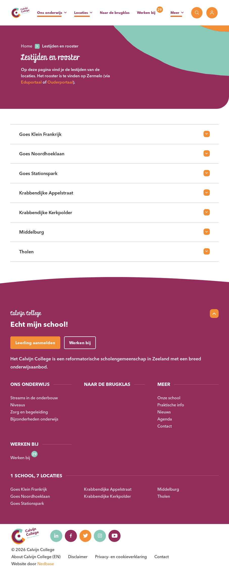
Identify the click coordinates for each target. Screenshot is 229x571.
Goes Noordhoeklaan (30, 496)
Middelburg (168, 489)
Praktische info (170, 404)
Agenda (164, 418)
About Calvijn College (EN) (36, 556)
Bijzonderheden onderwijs (34, 418)
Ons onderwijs (49, 12)
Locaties (81, 12)
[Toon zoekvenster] (197, 12)
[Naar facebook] (71, 536)
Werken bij (146, 12)
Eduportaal (31, 82)
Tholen (163, 496)
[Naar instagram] (102, 536)
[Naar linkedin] (56, 536)
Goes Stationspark (27, 503)
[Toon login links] (212, 12)
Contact (164, 426)
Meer (174, 12)
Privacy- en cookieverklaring (121, 556)
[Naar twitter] (86, 536)
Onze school (168, 397)
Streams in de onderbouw (34, 397)
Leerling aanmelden (35, 342)
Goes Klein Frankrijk (28, 489)
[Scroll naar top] (214, 313)
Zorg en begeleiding (29, 411)
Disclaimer (78, 556)
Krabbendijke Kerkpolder (107, 496)
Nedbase (45, 563)
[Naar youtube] (117, 536)
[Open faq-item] (207, 134)
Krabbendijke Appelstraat (107, 489)
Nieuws (164, 411)
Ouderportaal (60, 82)
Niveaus (17, 404)
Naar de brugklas (115, 12)
